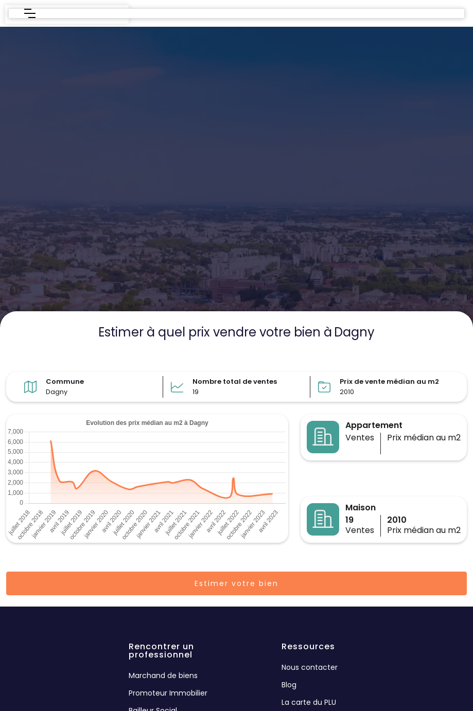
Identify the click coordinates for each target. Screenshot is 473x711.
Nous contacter (310, 667)
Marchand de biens (163, 675)
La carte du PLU (309, 702)
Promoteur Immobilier (168, 693)
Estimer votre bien (236, 583)
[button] (30, 13)
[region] (236, 178)
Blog (289, 685)
